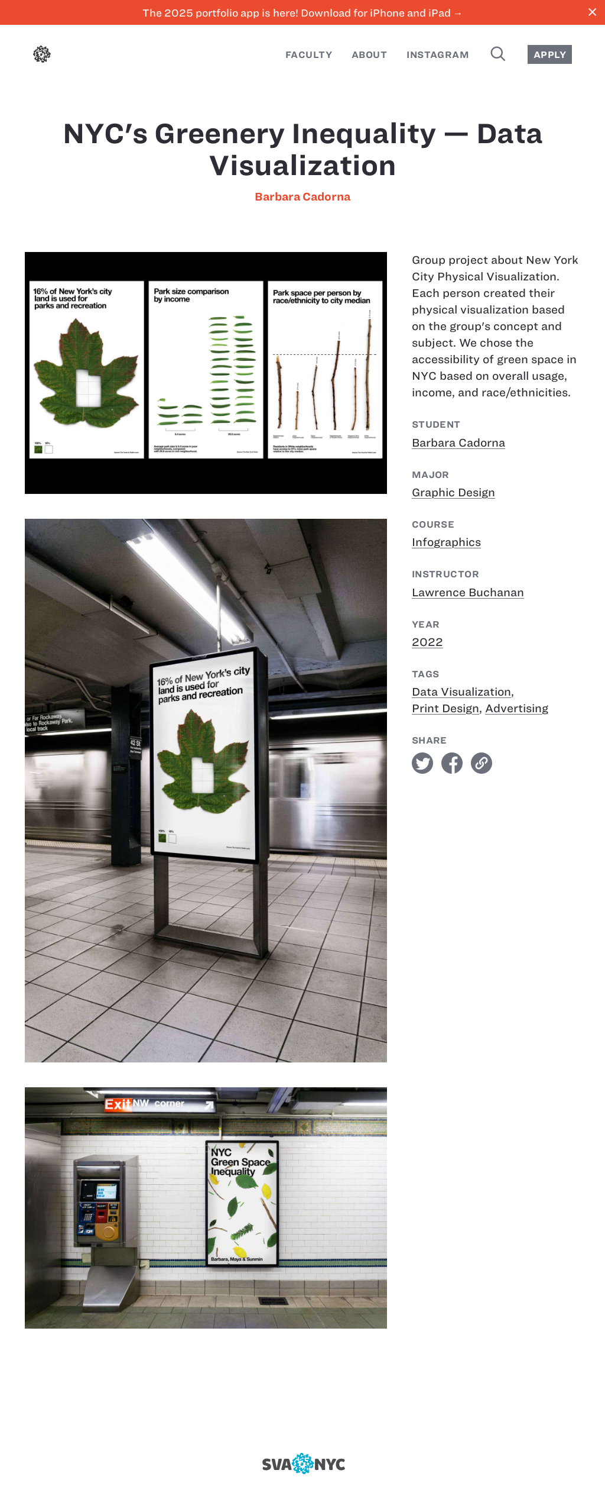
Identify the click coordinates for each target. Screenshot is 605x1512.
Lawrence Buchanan (468, 592)
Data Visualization (461, 692)
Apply (550, 55)
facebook (452, 763)
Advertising (516, 708)
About (369, 55)
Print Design (445, 708)
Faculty (308, 55)
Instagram (437, 55)
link (481, 763)
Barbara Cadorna (302, 196)
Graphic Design (453, 492)
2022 (427, 642)
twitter (422, 763)
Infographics (446, 542)
